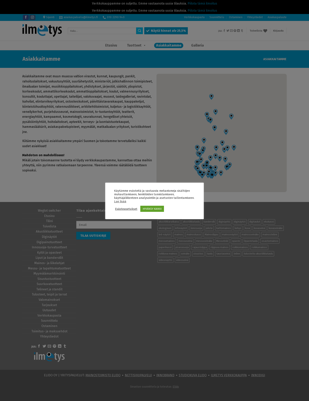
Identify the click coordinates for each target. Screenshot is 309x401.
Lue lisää (120, 201)
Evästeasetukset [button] (126, 209)
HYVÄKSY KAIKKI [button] (152, 208)
